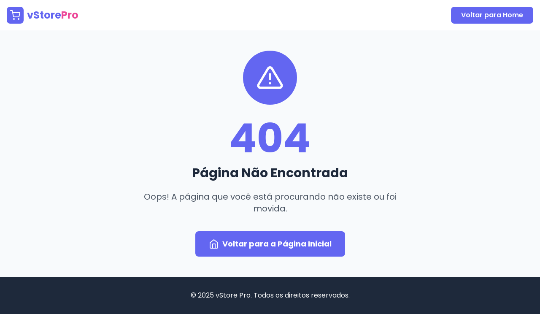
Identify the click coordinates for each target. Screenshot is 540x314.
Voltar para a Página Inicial (270, 243)
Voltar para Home (492, 15)
